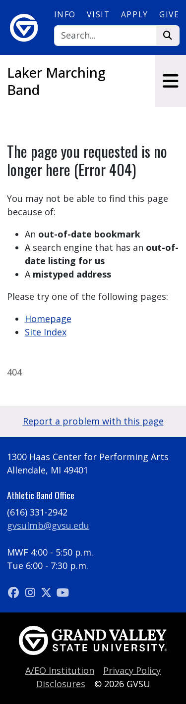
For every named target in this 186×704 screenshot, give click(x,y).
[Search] (105, 36)
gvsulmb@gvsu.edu (48, 525)
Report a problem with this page (93, 421)
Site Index (45, 332)
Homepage (48, 319)
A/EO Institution (59, 670)
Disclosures (60, 684)
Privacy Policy (132, 670)
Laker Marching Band (56, 81)
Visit (98, 14)
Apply (134, 14)
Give (169, 14)
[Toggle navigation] (170, 81)
